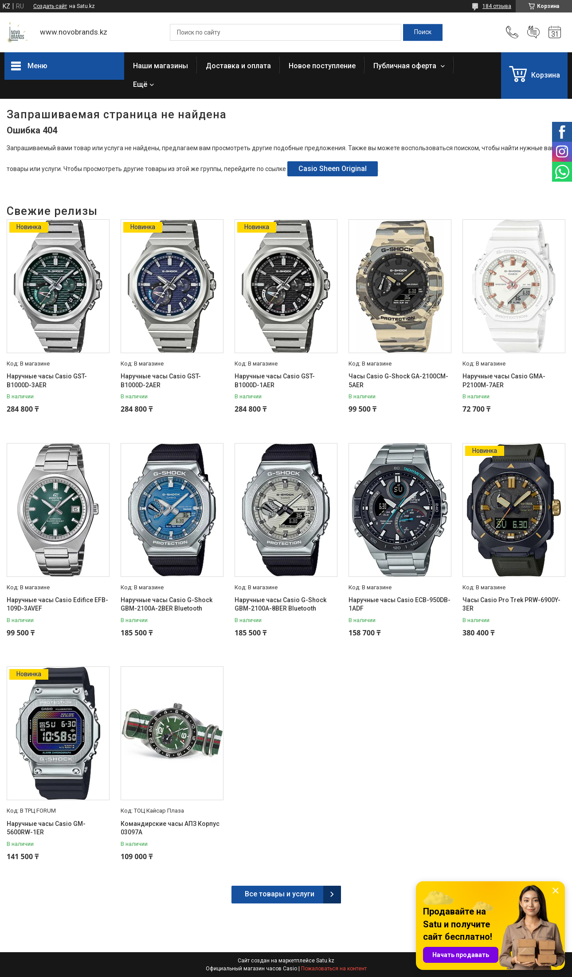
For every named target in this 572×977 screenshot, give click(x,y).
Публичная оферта (405, 66)
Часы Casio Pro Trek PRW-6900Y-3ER (511, 604)
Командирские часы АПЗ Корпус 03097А (170, 828)
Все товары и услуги (279, 894)
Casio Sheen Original (332, 168)
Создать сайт (50, 6)
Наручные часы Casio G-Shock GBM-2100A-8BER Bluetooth (280, 604)
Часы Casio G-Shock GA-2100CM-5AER (398, 381)
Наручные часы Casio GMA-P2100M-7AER (503, 381)
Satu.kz (325, 961)
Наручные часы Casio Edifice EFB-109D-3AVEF (57, 604)
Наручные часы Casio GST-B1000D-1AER (275, 381)
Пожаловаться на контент (334, 968)
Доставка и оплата (238, 66)
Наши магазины (160, 66)
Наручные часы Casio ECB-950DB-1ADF (400, 604)
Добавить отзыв (533, 32)
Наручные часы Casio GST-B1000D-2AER (161, 381)
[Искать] (423, 32)
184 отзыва (496, 6)
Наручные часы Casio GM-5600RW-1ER (46, 828)
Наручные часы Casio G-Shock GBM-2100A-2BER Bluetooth (166, 604)
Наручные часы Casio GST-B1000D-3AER (47, 381)
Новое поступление (322, 66)
